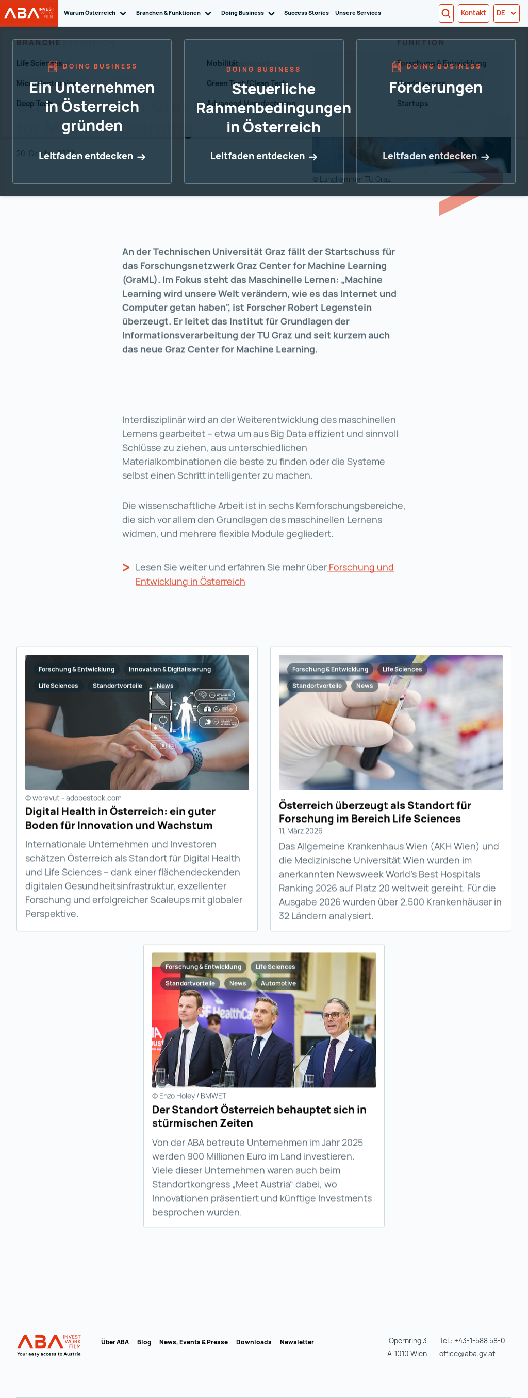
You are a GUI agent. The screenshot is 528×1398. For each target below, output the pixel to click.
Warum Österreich (97, 13)
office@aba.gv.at (467, 1353)
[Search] (446, 13)
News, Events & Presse (193, 1342)
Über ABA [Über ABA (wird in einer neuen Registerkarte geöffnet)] (115, 1342)
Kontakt (473, 13)
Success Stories (306, 12)
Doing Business (249, 13)
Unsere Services (358, 12)
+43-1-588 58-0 (479, 1340)
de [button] (507, 13)
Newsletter (297, 1342)
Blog (144, 1342)
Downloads (254, 1342)
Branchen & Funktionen (175, 13)
